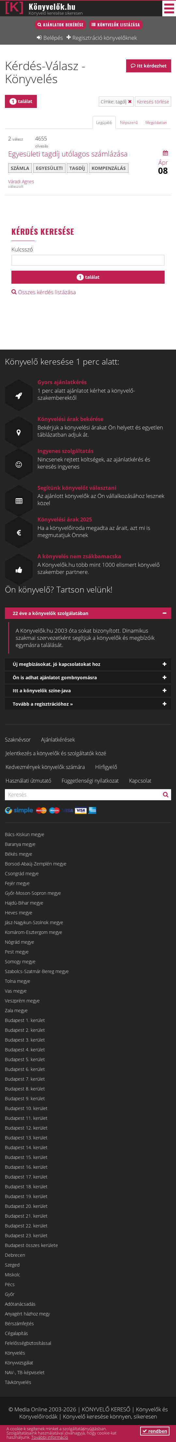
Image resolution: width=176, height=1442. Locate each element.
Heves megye (18, 912)
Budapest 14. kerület (26, 1147)
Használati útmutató (28, 780)
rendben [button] (154, 1431)
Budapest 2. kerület (25, 1030)
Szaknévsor (18, 739)
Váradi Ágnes (21, 181)
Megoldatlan (156, 122)
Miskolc (12, 1274)
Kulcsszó (22, 249)
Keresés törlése (153, 101)
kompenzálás (109, 168)
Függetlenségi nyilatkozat (90, 780)
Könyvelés (15, 1353)
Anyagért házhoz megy (27, 1314)
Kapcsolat (140, 780)
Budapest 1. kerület (25, 1020)
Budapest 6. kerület (25, 1069)
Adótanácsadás (20, 1304)
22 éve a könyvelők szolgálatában (50, 613)
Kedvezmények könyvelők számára (45, 767)
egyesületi (49, 168)
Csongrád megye (22, 873)
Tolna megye (17, 981)
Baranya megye (20, 844)
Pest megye (17, 952)
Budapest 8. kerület (25, 1089)
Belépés (53, 37)
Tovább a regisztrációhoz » (43, 704)
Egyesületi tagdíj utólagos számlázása (68, 153)
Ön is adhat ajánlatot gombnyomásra (55, 677)
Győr (9, 1294)
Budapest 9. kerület (25, 1098)
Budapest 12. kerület (26, 1128)
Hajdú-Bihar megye (24, 903)
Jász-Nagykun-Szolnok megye (34, 922)
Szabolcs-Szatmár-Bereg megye (37, 971)
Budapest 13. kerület (26, 1137)
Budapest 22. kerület (26, 1226)
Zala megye (16, 1010)
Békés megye (18, 854)
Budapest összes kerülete (31, 1245)
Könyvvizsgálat (19, 1362)
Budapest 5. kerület (25, 1059)
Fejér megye (17, 883)
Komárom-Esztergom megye (33, 932)
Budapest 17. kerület (26, 1177)
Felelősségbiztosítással (28, 1343)
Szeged (12, 1265)
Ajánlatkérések (58, 739)
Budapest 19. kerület (26, 1196)
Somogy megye (20, 961)
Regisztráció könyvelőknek (104, 37)
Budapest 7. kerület (25, 1079)
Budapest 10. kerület (26, 1108)
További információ (49, 1437)
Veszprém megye (22, 1001)
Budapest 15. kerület (26, 1157)
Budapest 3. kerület (25, 1040)
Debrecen (15, 1255)
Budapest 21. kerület (26, 1216)
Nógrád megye (19, 942)
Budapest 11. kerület (26, 1118)
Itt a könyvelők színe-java (42, 690)
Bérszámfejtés (19, 1323)
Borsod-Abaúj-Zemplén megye (35, 864)
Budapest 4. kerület (25, 1049)
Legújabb (104, 122)
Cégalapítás (16, 1333)
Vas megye (16, 991)
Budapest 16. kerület (26, 1167)
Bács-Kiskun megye (24, 834)
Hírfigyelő (106, 767)
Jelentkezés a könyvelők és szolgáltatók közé (56, 753)
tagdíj (77, 168)
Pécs (10, 1284)
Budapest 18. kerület (26, 1186)
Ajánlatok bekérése (63, 24)
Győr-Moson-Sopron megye (33, 893)
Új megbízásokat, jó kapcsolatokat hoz (56, 664)
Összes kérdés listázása (43, 292)
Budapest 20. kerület (26, 1206)
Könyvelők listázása (118, 24)
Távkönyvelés (18, 1382)
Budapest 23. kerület (26, 1235)
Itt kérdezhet (152, 66)
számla (20, 168)
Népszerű (129, 122)
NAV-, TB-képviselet (25, 1372)
